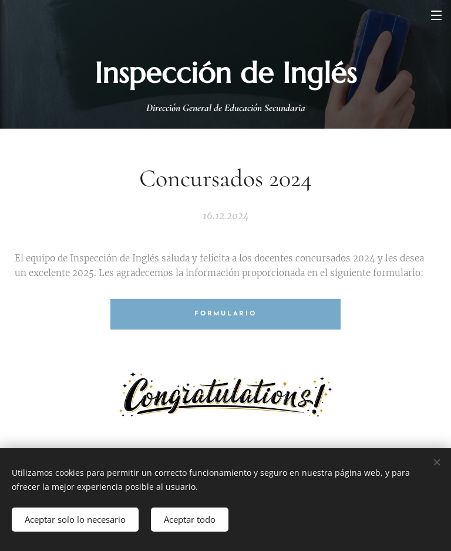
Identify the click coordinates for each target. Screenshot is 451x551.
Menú (436, 15)
